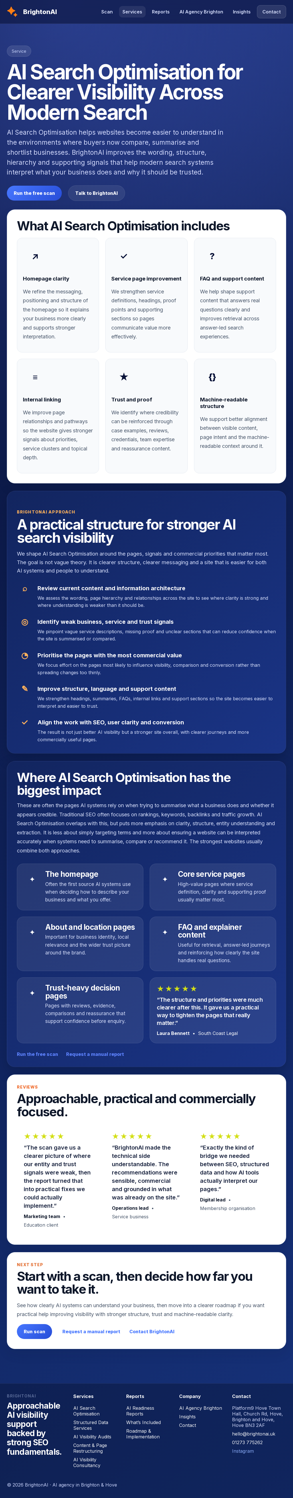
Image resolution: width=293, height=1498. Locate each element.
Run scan (34, 1331)
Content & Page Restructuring (90, 1448)
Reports (161, 12)
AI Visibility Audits (92, 1437)
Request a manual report (95, 1054)
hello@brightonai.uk (253, 1434)
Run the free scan (34, 193)
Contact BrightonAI (152, 1331)
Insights (242, 12)
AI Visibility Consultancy (86, 1462)
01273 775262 (247, 1442)
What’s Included (143, 1422)
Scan (107, 12)
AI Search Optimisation (86, 1411)
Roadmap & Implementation (143, 1434)
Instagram (243, 1451)
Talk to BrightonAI (96, 193)
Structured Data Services (90, 1425)
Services (132, 12)
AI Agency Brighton (201, 12)
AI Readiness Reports (140, 1411)
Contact (271, 12)
